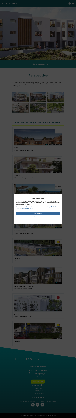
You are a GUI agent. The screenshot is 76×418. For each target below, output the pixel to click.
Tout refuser (58, 192)
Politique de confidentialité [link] (38, 219)
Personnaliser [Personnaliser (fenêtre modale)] (38, 217)
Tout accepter (38, 213)
